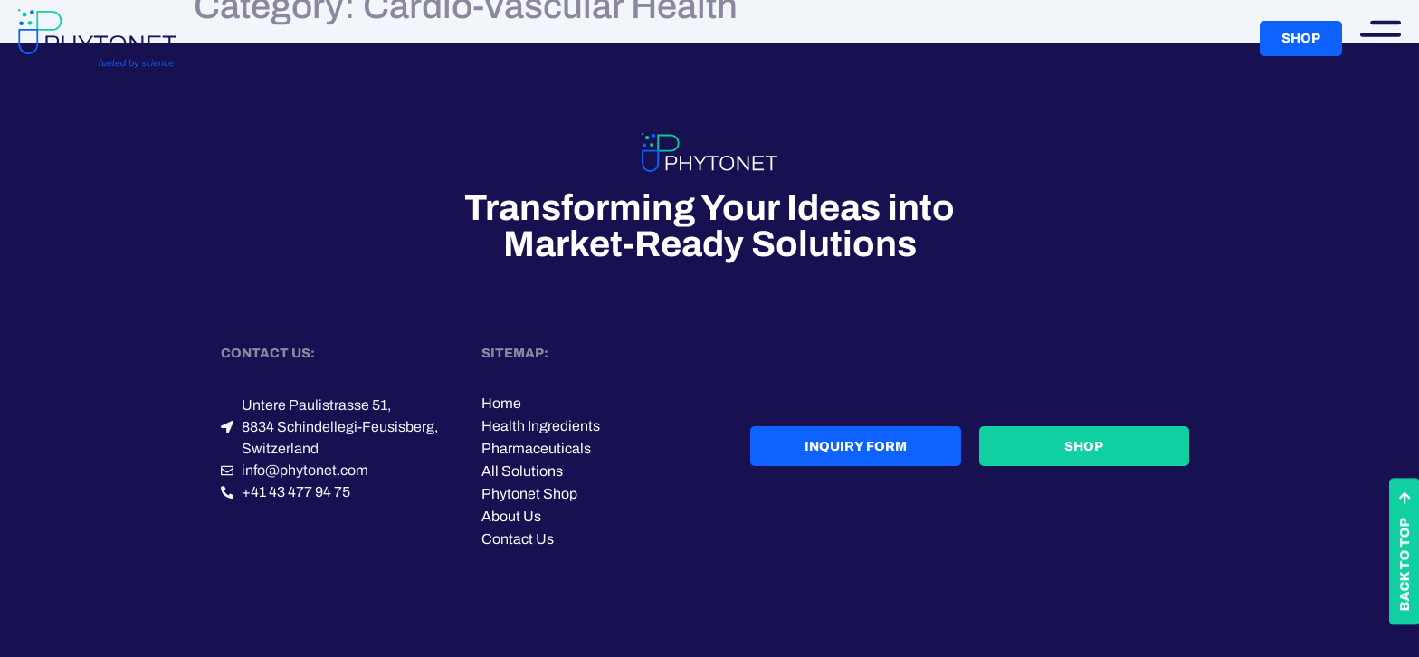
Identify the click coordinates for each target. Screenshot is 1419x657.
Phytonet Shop (529, 493)
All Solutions (522, 471)
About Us (511, 516)
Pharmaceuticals (536, 448)
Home (501, 403)
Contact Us (517, 539)
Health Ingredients (540, 425)
